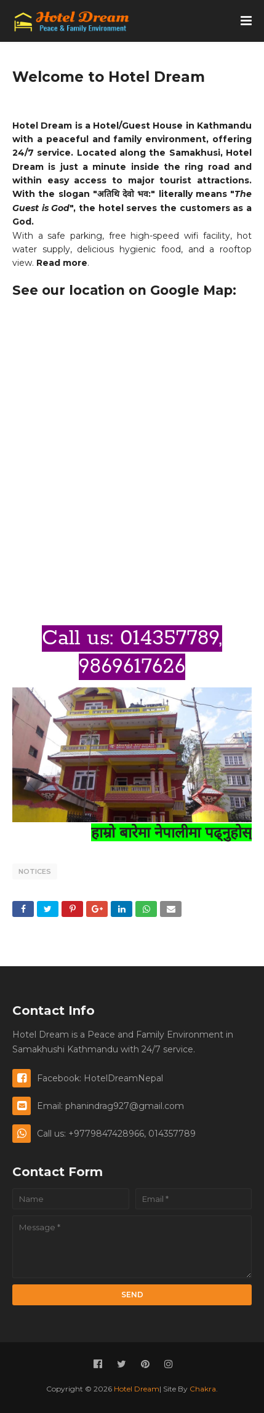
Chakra (203, 1388)
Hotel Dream (136, 1388)
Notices (34, 871)
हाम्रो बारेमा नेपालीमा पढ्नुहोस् (171, 832)
